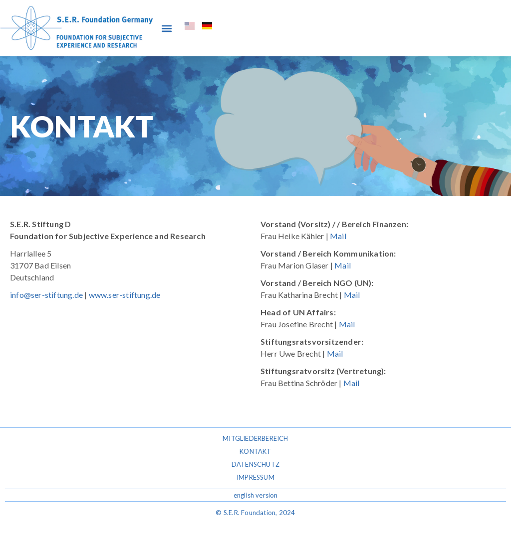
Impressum (255, 477)
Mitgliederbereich (255, 438)
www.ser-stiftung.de (125, 294)
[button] (166, 28)
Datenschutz (255, 464)
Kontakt (255, 451)
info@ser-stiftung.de (46, 294)
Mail (338, 236)
